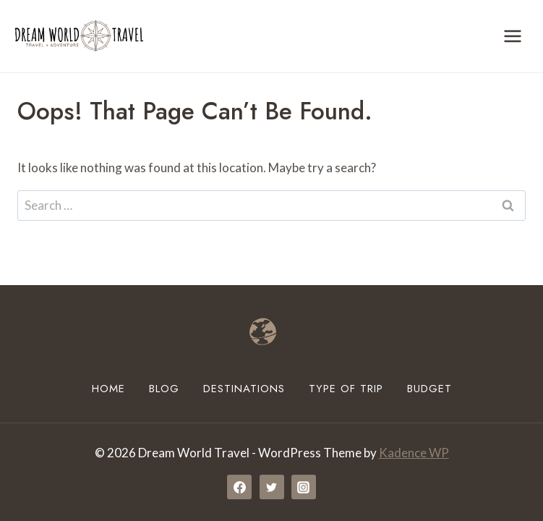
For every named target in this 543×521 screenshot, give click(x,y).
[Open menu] (512, 36)
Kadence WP (414, 452)
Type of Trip (346, 389)
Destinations (244, 389)
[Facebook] (239, 487)
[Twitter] (272, 487)
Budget (429, 389)
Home (108, 389)
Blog (164, 389)
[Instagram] (303, 487)
